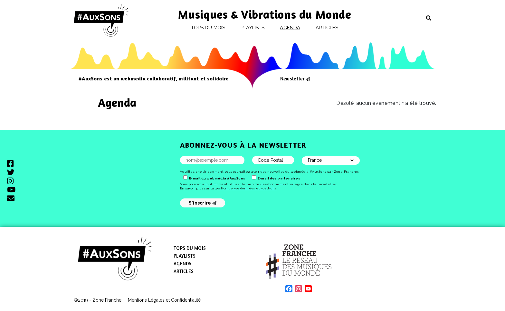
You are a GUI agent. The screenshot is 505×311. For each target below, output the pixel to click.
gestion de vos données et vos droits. (246, 188)
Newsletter (292, 78)
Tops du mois (208, 28)
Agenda (290, 28)
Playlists (252, 28)
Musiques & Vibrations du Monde (264, 14)
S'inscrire (203, 203)
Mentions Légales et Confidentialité (164, 300)
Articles (327, 28)
